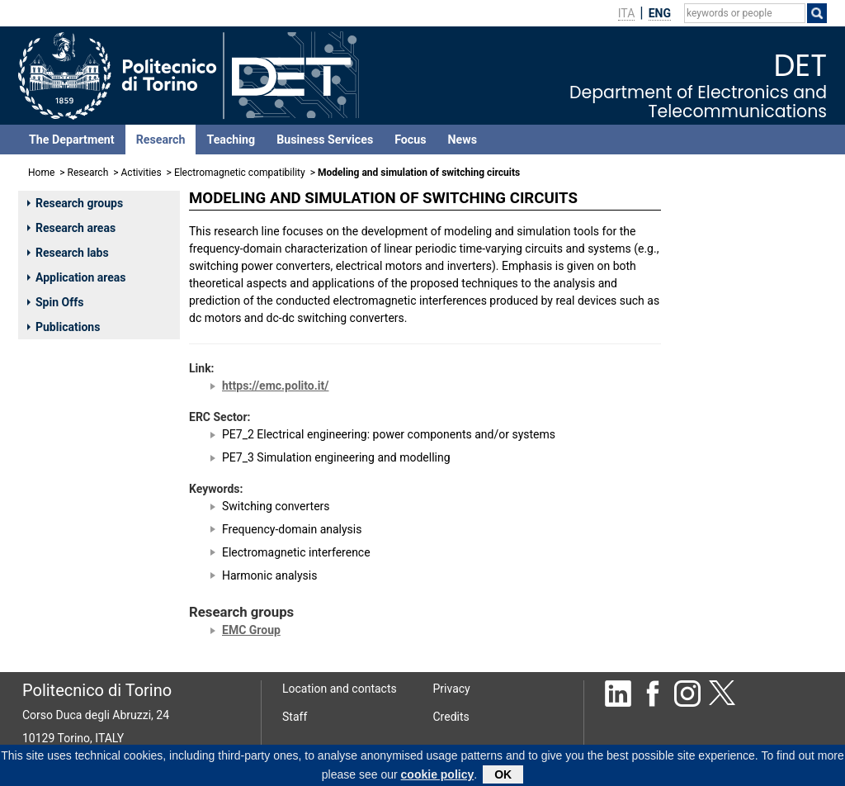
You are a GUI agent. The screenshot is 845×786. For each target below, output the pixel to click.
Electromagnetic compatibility (239, 172)
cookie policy (437, 775)
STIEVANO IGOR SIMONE (746, 314)
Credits (451, 716)
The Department (72, 139)
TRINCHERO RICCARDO (743, 231)
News (462, 139)
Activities (141, 172)
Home (41, 172)
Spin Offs (55, 302)
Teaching (230, 139)
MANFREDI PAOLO (730, 292)
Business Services (324, 139)
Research (161, 139)
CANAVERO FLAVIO (732, 270)
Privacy (451, 688)
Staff (294, 716)
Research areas (71, 227)
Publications (63, 327)
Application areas (76, 277)
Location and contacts (339, 688)
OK (503, 775)
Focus (410, 139)
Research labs (68, 252)
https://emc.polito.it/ (275, 385)
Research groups (75, 203)
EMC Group (251, 630)
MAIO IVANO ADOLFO (738, 336)
